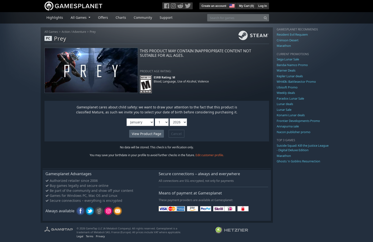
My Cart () (246, 6)
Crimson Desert (288, 40)
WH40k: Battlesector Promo (296, 81)
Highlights (54, 17)
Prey (93, 32)
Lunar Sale (284, 109)
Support (166, 17)
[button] (231, 5)
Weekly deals (286, 93)
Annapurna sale (288, 126)
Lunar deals (285, 104)
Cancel (176, 133)
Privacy (100, 236)
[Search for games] (234, 17)
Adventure (79, 32)
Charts (121, 17)
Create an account (213, 6)
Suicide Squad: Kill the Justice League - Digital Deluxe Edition (303, 147)
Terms (89, 236)
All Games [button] (79, 17)
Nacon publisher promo (293, 132)
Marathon (284, 46)
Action (66, 32)
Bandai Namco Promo (292, 65)
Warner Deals (286, 70)
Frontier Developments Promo (298, 121)
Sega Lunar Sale (288, 59)
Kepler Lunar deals (290, 76)
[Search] (265, 17)
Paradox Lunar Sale (290, 98)
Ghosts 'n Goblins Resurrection (298, 161)
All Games (51, 32)
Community (143, 17)
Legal (80, 236)
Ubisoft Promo (287, 87)
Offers (103, 17)
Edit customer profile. (210, 155)
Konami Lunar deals (291, 115)
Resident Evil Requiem (292, 34)
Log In (262, 6)
